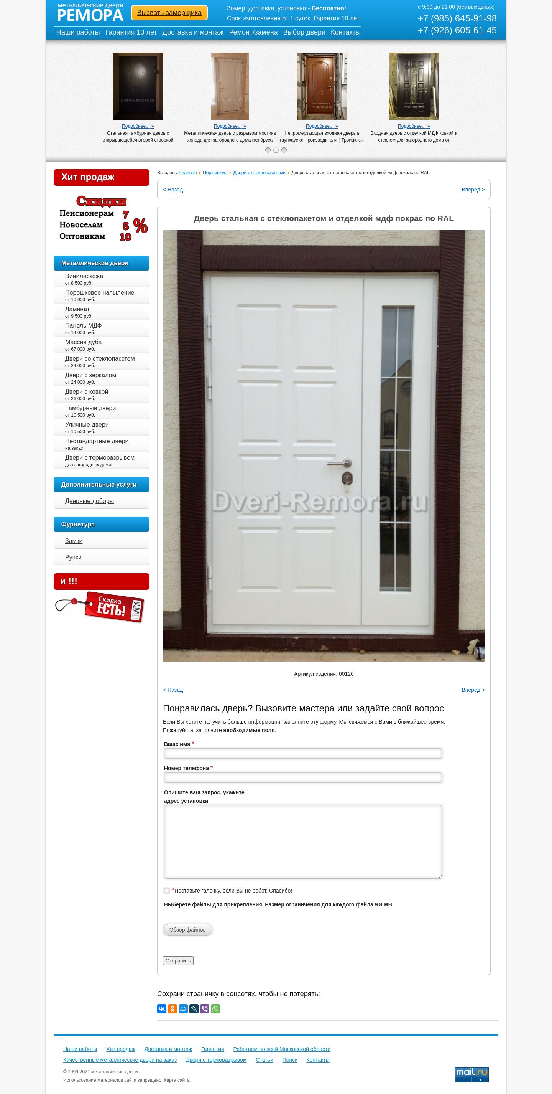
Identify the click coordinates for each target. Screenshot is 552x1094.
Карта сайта (177, 1080)
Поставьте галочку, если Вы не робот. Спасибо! (232, 890)
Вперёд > (473, 189)
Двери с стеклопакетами (259, 172)
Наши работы (78, 32)
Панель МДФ (83, 325)
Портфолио (215, 172)
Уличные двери (87, 424)
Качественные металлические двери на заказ (120, 1060)
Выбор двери (304, 32)
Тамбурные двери (90, 408)
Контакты (346, 32)
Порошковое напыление (99, 292)
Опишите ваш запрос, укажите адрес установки (204, 796)
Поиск (290, 1060)
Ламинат (77, 309)
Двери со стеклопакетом (100, 358)
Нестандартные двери (97, 441)
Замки (74, 541)
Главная (188, 172)
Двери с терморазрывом (100, 457)
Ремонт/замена (253, 32)
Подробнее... (136, 126)
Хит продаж (87, 177)
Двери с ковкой (86, 391)
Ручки (73, 557)
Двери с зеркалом (90, 375)
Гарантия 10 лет (131, 32)
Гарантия (212, 1049)
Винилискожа (84, 276)
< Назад (173, 189)
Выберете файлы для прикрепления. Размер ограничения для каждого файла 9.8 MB (278, 904)
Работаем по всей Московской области (282, 1049)
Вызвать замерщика (169, 13)
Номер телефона (188, 768)
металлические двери (114, 1071)
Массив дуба (83, 342)
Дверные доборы (89, 501)
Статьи (264, 1060)
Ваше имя (179, 744)
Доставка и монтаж (193, 32)
